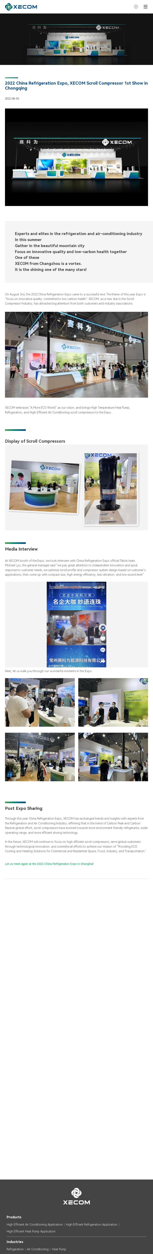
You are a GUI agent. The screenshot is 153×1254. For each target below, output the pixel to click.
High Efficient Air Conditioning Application (35, 1224)
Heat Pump (59, 1249)
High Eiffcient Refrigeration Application (92, 1224)
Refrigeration (15, 1249)
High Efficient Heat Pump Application (31, 1231)
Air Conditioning (38, 1249)
